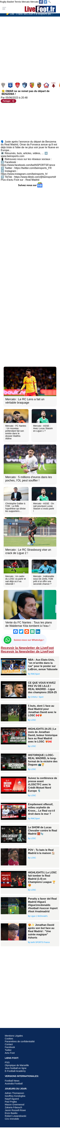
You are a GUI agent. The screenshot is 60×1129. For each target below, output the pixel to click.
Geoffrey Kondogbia (15, 1096)
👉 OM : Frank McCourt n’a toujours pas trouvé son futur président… (31, 14)
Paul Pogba (11, 1101)
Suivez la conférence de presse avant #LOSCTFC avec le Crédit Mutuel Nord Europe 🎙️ (42, 784)
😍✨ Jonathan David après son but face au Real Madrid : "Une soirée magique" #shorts (41, 931)
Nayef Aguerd (12, 1099)
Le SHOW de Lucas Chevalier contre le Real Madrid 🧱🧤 (42, 830)
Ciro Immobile (12, 1119)
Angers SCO (3, 85)
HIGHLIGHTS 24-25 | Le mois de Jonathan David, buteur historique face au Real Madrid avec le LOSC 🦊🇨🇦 (42, 735)
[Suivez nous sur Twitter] (45, 2)
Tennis (18, 1)
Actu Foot (10, 1053)
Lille (46, 85)
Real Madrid (32, 179)
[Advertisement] (30, 48)
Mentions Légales (14, 1035)
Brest (18, 85)
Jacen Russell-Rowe (15, 1110)
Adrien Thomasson (14, 1093)
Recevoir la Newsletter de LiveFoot (27, 648)
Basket (10, 1)
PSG (7, 1062)
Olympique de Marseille (17, 1065)
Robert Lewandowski (15, 1116)
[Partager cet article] (8, 101)
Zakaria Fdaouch (13, 1107)
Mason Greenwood (14, 1104)
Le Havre (25, 85)
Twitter (8, 1050)
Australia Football (14, 1083)
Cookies (9, 1038)
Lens (32, 85)
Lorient (39, 85)
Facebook (10, 1047)
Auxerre (10, 85)
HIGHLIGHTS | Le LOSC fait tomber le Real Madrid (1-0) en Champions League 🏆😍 (42, 879)
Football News (12, 1080)
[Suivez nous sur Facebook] (41, 2)
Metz (54, 85)
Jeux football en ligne (15, 1068)
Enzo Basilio (11, 1113)
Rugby (3, 1)
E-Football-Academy (15, 1071)
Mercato (26, 1)
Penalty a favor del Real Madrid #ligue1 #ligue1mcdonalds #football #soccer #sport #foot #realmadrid (43, 905)
